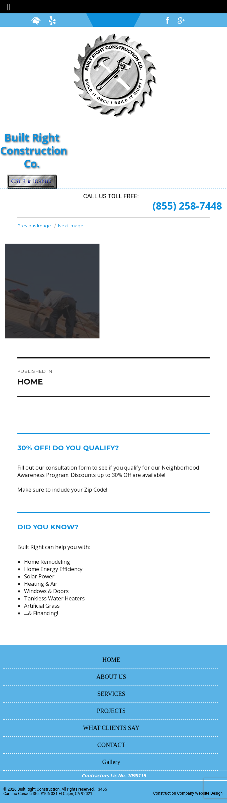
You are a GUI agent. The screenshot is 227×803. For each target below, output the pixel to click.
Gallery (111, 762)
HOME (111, 659)
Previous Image (34, 225)
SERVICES (111, 694)
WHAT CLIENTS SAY (111, 728)
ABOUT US (111, 677)
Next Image (70, 225)
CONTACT (111, 745)
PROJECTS (111, 711)
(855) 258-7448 (187, 206)
